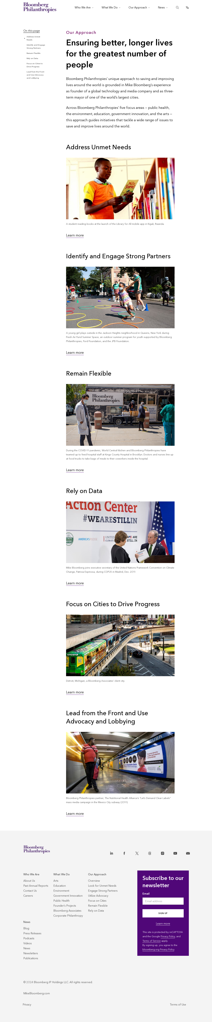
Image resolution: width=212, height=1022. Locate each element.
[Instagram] (162, 853)
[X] (137, 853)
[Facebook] (124, 853)
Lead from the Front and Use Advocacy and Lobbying (35, 75)
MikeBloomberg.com (36, 993)
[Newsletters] (30, 953)
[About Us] (29, 880)
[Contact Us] (30, 890)
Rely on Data (32, 58)
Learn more (75, 235)
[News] (32, 922)
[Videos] (27, 943)
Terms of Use (178, 1004)
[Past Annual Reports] (35, 885)
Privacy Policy (168, 936)
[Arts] (55, 880)
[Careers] (28, 895)
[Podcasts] (28, 938)
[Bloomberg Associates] (67, 910)
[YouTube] (175, 853)
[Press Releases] (32, 933)
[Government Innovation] (68, 895)
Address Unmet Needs (98, 147)
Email (146, 893)
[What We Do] (68, 874)
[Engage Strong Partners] (103, 890)
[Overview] (94, 880)
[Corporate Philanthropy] (68, 915)
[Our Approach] (103, 874)
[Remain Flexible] (98, 905)
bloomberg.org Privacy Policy (158, 949)
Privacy (27, 1004)
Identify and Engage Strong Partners (118, 256)
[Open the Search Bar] (177, 7)
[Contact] (188, 853)
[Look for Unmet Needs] (102, 885)
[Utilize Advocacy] (98, 895)
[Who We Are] (35, 874)
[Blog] (26, 928)
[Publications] (30, 958)
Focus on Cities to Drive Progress (113, 604)
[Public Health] (61, 900)
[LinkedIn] (111, 853)
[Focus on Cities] (97, 900)
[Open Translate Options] (187, 7)
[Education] (59, 885)
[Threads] (149, 853)
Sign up (163, 913)
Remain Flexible (33, 53)
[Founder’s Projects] (64, 905)
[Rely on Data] (96, 910)
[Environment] (61, 890)
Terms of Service (151, 941)
